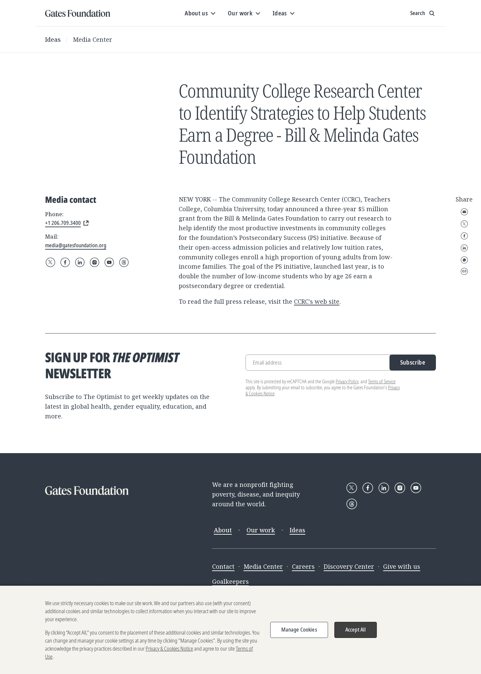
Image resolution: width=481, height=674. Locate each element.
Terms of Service (381, 381)
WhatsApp (464, 260)
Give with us (401, 566)
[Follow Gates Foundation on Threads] (124, 262)
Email (464, 212)
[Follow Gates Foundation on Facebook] (65, 262)
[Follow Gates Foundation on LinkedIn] (79, 262)
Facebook (464, 236)
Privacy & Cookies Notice (169, 648)
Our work (261, 530)
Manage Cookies (299, 629)
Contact (223, 566)
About (223, 530)
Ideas (53, 39)
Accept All (355, 629)
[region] (240, 630)
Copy (464, 271)
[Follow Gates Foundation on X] (50, 262)
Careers (303, 566)
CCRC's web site (316, 301)
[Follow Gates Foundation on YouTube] (109, 262)
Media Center (92, 39)
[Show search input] (423, 13)
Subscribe (412, 362)
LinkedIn (464, 248)
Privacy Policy (347, 381)
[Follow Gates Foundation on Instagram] (94, 262)
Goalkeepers (230, 581)
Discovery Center (349, 566)
